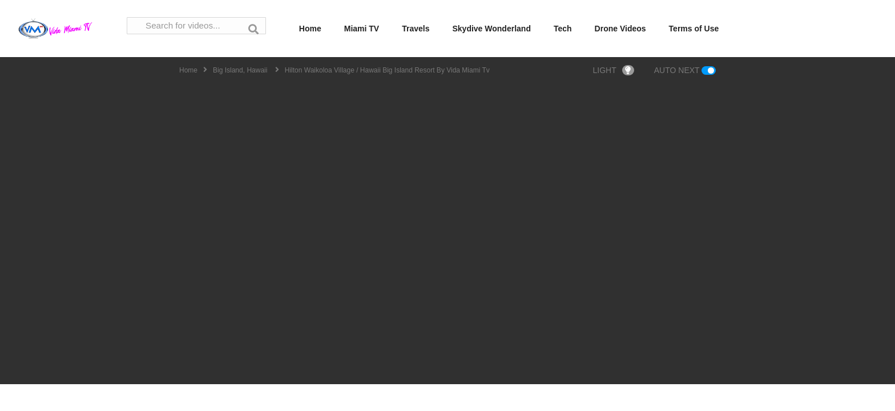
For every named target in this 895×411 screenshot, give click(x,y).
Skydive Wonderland (491, 28)
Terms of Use (694, 28)
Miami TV (361, 28)
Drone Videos (620, 28)
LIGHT (613, 70)
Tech (563, 28)
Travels (415, 28)
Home (310, 28)
